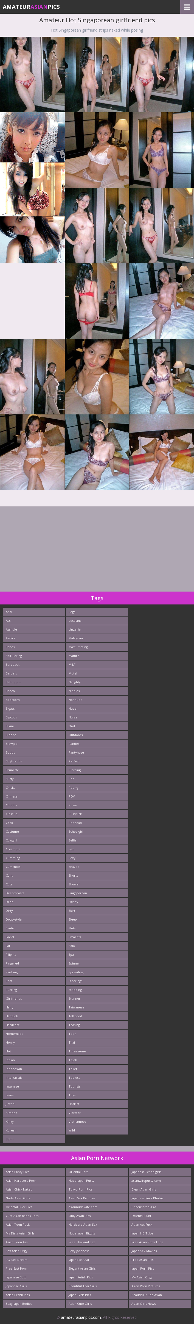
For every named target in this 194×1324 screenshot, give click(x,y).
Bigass (10, 708)
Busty (10, 779)
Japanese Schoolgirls (146, 1172)
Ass (8, 620)
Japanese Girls (16, 1286)
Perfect (74, 761)
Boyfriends (14, 761)
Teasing (74, 1025)
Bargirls (11, 673)
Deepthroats (15, 893)
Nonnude (75, 700)
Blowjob (12, 744)
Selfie (73, 840)
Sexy (72, 858)
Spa (71, 954)
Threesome (77, 1051)
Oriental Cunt (141, 1216)
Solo (72, 946)
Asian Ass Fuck (141, 1224)
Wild (72, 1130)
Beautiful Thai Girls (83, 1286)
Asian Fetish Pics (18, 1295)
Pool (72, 779)
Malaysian (76, 638)
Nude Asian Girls (18, 1198)
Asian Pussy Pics (17, 1172)
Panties (74, 744)
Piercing (75, 770)
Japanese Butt (16, 1277)
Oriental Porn (79, 1172)
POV (72, 796)
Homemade (14, 1034)
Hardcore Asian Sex (83, 1224)
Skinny (73, 902)
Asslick (10, 638)
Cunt (9, 875)
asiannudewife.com (83, 1207)
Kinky (10, 1121)
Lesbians (75, 620)
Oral (72, 726)
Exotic (10, 928)
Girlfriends (14, 998)
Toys (72, 1095)
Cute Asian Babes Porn (22, 1216)
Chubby (11, 805)
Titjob (73, 1060)
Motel (73, 673)
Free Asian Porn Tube (147, 1242)
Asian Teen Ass (16, 1242)
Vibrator (75, 1113)
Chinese (12, 796)
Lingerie (75, 629)
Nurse (73, 717)
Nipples (74, 691)
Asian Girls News (143, 1303)
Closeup (12, 814)
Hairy (9, 1007)
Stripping (75, 990)
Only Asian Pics (80, 1216)
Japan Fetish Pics (81, 1277)
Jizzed (10, 1104)
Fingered (12, 963)
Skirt (72, 910)
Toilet (73, 1069)
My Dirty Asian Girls (20, 1233)
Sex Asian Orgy (16, 1251)
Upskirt (74, 1104)
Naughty (75, 682)
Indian (10, 1060)
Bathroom (13, 682)
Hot (8, 1051)
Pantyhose (76, 752)
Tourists (74, 1086)
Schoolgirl (76, 831)
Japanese (12, 1086)
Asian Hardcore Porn (21, 1180)
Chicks (10, 787)
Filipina (11, 954)
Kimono (11, 1113)
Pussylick (75, 814)
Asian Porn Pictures (145, 1286)
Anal (9, 612)
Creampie (13, 849)
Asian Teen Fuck (18, 1224)
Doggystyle (14, 919)
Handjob (12, 1016)
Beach (10, 691)
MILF (72, 664)
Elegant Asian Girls (82, 1268)
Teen (72, 1034)
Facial (10, 937)
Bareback (12, 664)
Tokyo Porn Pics (80, 1189)
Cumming (13, 858)
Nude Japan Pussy (81, 1180)
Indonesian (14, 1069)
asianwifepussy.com (146, 1180)
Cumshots (13, 867)
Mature (74, 656)
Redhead (75, 823)
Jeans (9, 1095)
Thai (72, 1042)
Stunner (74, 998)
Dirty (9, 910)
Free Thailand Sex (82, 1242)
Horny (10, 1042)
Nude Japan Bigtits (82, 1233)
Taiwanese (76, 1007)
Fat (8, 946)
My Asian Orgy (141, 1277)
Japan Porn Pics (142, 1268)
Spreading (76, 972)
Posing (73, 787)
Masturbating (78, 647)
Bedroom (13, 700)
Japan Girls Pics (80, 1295)
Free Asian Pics (142, 1260)
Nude (73, 708)
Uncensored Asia (143, 1207)
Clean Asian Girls (143, 1189)
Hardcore (13, 1025)
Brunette (12, 770)
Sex (71, 849)
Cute (9, 884)
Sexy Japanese (79, 1251)
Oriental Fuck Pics (19, 1207)
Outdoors (76, 735)
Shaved (74, 867)
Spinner (74, 963)
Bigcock (11, 717)
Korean (11, 1130)
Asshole (11, 629)
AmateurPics (31, 6)
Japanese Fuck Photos (147, 1198)
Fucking (11, 990)
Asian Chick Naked (19, 1189)
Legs (72, 612)
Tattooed (75, 1016)
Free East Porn (16, 1268)
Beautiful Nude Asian (146, 1295)
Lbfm (9, 1139)
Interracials (14, 1077)
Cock (9, 823)
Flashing (12, 972)
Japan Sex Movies (144, 1251)
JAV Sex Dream (16, 1260)
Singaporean (78, 893)
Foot (9, 981)
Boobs (10, 752)
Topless (74, 1077)
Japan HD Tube (142, 1233)
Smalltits (75, 937)
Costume (12, 831)
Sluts (72, 928)
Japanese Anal (79, 1260)
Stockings (75, 981)
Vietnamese (77, 1121)
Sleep (73, 919)
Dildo (9, 902)
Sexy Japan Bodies (19, 1303)
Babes (10, 647)
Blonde (11, 735)
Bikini (10, 726)
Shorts (73, 875)
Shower (74, 884)
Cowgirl (11, 840)
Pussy (73, 805)
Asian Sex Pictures (82, 1198)
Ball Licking (14, 656)
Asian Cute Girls (80, 1303)
